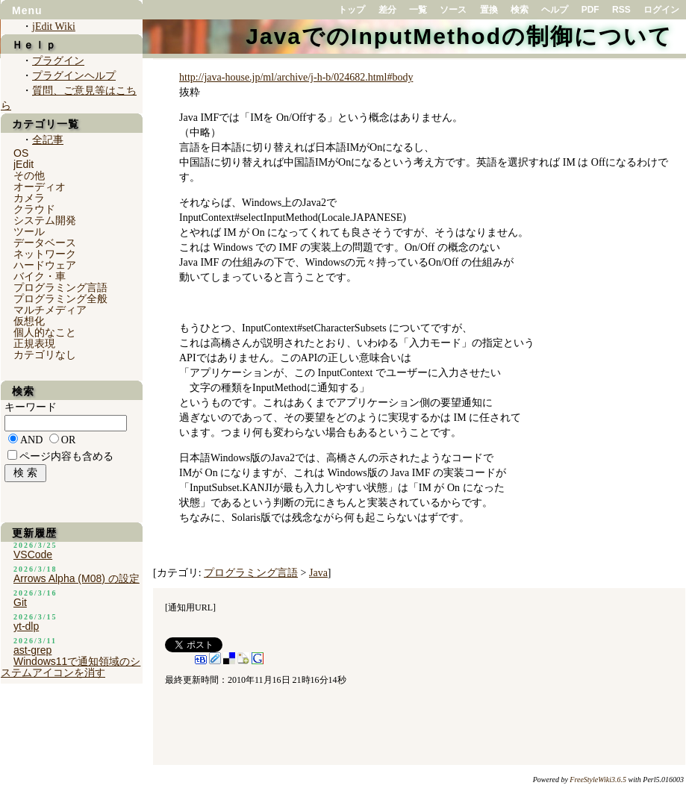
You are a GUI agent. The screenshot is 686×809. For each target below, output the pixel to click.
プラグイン (58, 60)
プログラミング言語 (251, 572)
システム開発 (44, 220)
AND (31, 440)
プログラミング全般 (60, 298)
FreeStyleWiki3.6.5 (598, 779)
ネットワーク (44, 254)
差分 (387, 9)
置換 (489, 9)
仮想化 (29, 321)
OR (68, 440)
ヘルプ (554, 9)
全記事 (47, 140)
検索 (519, 9)
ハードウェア (44, 265)
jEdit (23, 164)
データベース (44, 243)
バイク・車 (39, 276)
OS (20, 153)
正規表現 (34, 343)
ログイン (661, 9)
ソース (453, 9)
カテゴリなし (44, 354)
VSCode (32, 554)
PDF (590, 9)
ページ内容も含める (66, 456)
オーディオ (39, 187)
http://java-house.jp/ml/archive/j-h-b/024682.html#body (296, 77)
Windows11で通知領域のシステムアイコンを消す (70, 666)
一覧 (418, 9)
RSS (621, 9)
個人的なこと (44, 332)
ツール (29, 231)
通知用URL (190, 607)
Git (20, 602)
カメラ (29, 198)
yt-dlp (26, 626)
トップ (351, 9)
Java (318, 572)
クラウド (34, 209)
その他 (29, 175)
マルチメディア (50, 310)
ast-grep (32, 650)
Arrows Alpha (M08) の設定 (76, 578)
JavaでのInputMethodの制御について (459, 36)
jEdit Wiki (53, 26)
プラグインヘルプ (74, 75)
